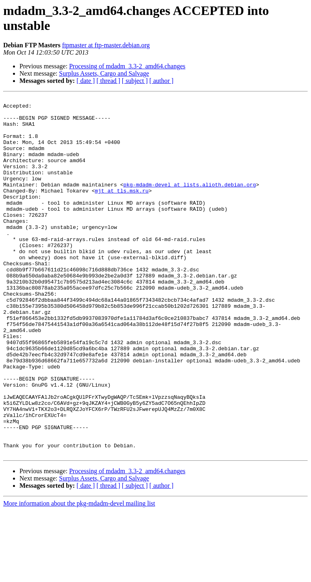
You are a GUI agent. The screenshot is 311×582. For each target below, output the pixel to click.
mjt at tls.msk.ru (122, 210)
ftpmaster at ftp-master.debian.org (106, 45)
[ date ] (86, 80)
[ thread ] (108, 80)
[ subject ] (135, 80)
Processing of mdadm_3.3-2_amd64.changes (127, 66)
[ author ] (161, 80)
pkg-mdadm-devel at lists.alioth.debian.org (189, 202)
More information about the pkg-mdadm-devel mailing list (79, 574)
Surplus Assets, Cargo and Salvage (104, 73)
